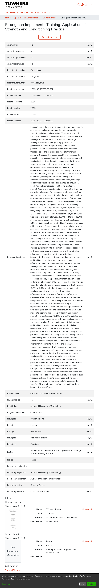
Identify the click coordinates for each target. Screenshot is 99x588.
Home (8, 17)
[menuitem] (82, 4)
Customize (6, 584)
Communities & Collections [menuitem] (17, 12)
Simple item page (49, 37)
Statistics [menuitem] (46, 12)
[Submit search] (78, 4)
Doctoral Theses (50, 17)
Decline (82, 584)
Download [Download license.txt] (87, 541)
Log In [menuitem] (87, 4)
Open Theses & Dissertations (27, 17)
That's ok (92, 584)
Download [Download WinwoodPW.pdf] (87, 509)
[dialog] (49, 581)
